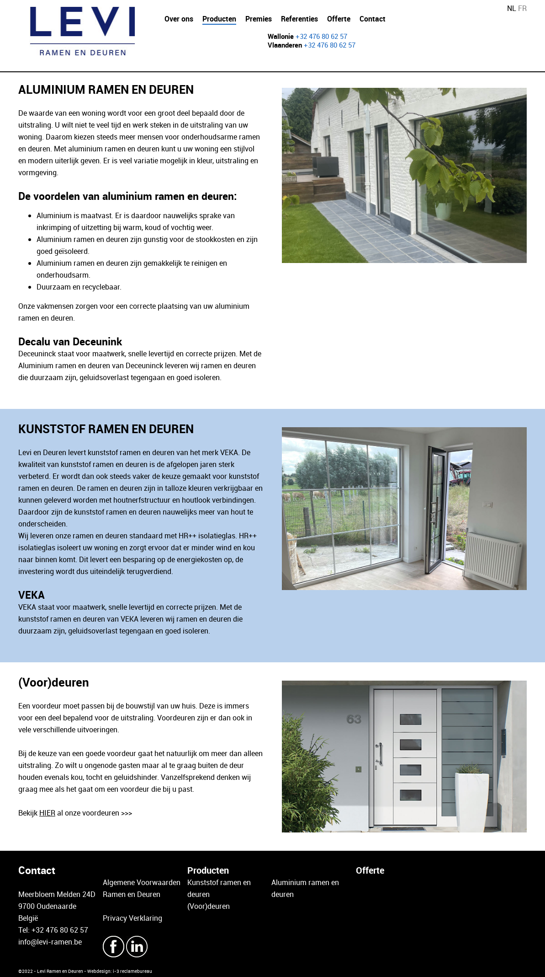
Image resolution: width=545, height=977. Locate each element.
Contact (373, 19)
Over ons (178, 19)
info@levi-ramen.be (50, 942)
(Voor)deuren (208, 906)
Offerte (338, 19)
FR (522, 8)
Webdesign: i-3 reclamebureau (119, 971)
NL (511, 8)
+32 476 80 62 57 (321, 36)
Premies (258, 19)
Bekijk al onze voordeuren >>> (75, 813)
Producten (219, 19)
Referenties (299, 19)
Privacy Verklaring (132, 918)
